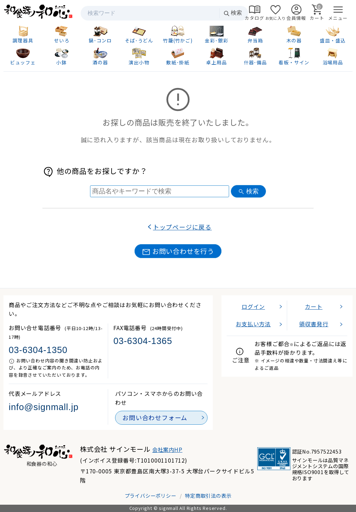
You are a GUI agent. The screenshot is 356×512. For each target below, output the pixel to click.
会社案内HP (167, 449)
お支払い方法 (253, 324)
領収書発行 (313, 324)
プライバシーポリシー (150, 495)
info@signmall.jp (44, 407)
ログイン (253, 306)
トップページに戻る (182, 227)
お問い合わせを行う (178, 251)
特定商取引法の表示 (208, 495)
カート (313, 306)
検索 (232, 13)
